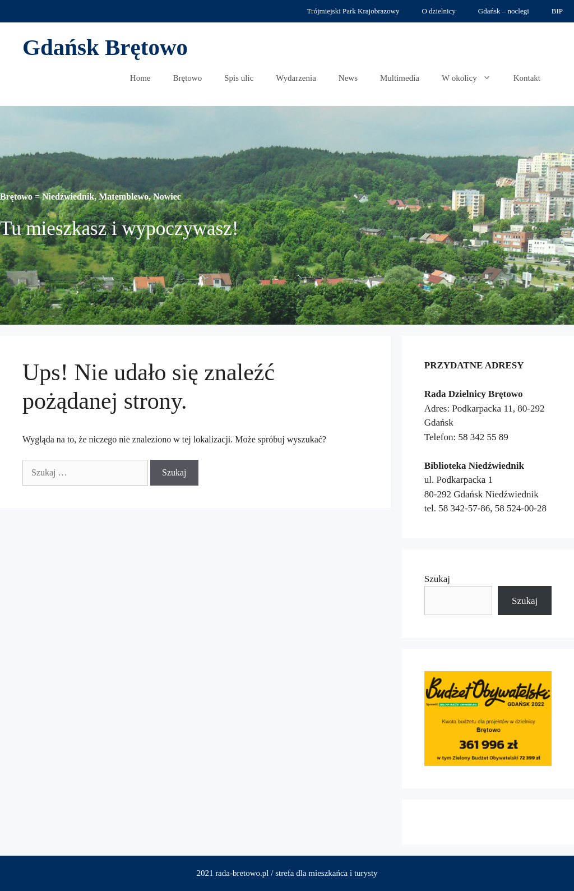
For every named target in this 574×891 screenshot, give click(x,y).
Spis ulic (238, 77)
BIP (557, 11)
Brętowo (187, 77)
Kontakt (526, 77)
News (348, 77)
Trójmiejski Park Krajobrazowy (353, 11)
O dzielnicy (438, 11)
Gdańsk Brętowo (105, 47)
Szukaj (437, 579)
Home (140, 77)
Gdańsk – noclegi (503, 11)
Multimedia (399, 77)
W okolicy (472, 78)
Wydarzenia (296, 77)
